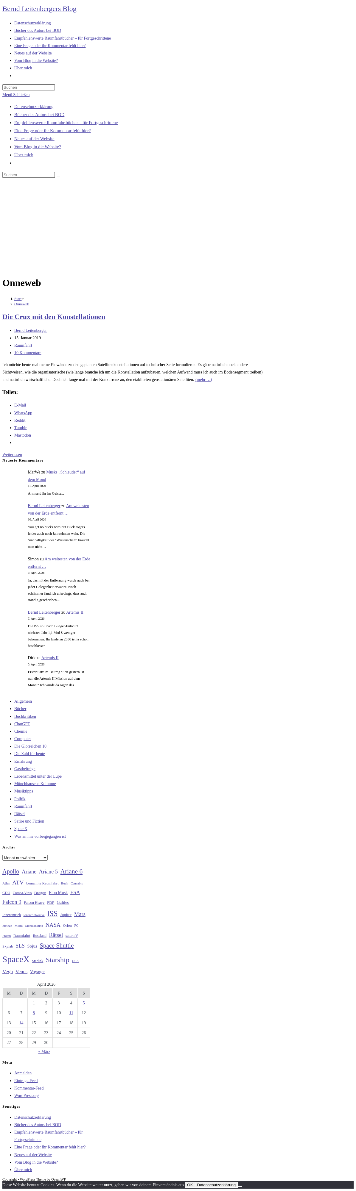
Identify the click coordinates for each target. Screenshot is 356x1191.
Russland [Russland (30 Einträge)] (39, 936)
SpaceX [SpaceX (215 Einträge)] (15, 959)
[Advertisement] (178, 228)
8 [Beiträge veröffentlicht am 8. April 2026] (34, 1013)
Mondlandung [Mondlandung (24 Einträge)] (34, 925)
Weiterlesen (12, 454)
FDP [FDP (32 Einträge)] (50, 902)
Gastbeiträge (24, 769)
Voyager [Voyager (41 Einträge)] (37, 971)
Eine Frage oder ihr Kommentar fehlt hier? (52, 130)
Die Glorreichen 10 (30, 746)
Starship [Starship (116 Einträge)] (57, 960)
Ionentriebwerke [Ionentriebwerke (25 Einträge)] (33, 915)
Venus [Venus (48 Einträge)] (21, 971)
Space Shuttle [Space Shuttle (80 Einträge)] (57, 945)
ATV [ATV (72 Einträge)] (18, 882)
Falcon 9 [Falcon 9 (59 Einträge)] (11, 902)
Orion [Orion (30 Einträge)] (67, 925)
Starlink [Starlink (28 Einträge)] (37, 961)
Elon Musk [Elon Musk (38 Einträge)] (58, 892)
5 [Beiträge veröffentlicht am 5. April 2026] (84, 1003)
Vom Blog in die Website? (37, 146)
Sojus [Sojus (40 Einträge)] (32, 946)
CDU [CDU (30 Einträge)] (6, 893)
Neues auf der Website (34, 138)
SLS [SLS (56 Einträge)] (20, 946)
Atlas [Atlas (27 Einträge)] (6, 883)
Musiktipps (23, 791)
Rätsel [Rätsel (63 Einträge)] (56, 935)
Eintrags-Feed (26, 1081)
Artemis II (74, 612)
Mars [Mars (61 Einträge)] (79, 914)
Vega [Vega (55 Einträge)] (7, 971)
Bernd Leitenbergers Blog (39, 8)
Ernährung (23, 761)
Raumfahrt (23, 345)
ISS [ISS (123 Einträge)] (52, 913)
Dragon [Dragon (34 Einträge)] (40, 892)
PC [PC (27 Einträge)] (76, 926)
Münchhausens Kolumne (35, 784)
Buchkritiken (25, 716)
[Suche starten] (58, 176)
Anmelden (23, 1073)
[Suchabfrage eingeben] (28, 87)
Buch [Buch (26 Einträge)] (64, 883)
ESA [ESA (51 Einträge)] (75, 892)
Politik (19, 799)
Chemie (20, 731)
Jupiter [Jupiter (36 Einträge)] (65, 914)
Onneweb (21, 304)
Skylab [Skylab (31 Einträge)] (7, 946)
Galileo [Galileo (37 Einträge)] (63, 902)
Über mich (23, 154)
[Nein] (240, 1186)
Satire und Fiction (29, 821)
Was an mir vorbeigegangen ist (40, 836)
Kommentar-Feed (28, 1088)
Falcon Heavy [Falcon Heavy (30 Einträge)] (34, 903)
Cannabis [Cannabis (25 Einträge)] (77, 883)
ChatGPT (22, 724)
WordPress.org (26, 1095)
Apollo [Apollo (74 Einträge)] (10, 871)
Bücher (20, 709)
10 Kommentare (27, 353)
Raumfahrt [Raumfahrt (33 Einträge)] (21, 935)
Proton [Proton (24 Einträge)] (6, 935)
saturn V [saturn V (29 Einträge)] (72, 936)
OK (190, 1185)
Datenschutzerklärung (34, 106)
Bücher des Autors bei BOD (39, 114)
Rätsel (19, 814)
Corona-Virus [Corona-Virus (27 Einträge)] (22, 893)
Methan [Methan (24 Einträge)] (7, 925)
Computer (22, 739)
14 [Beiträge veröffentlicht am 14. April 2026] (21, 1023)
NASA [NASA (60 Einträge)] (53, 925)
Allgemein (23, 701)
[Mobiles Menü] (15, 95)
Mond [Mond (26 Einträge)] (19, 925)
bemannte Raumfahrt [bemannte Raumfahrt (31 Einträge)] (42, 883)
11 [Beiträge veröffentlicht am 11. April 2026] (71, 1013)
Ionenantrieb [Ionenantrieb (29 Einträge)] (11, 915)
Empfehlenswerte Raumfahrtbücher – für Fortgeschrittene (66, 122)
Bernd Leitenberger (30, 330)
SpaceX (20, 828)
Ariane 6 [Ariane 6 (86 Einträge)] (71, 871)
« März (44, 1051)
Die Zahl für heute (29, 753)
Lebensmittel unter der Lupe (38, 776)
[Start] (18, 298)
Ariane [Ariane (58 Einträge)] (29, 872)
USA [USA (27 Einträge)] (75, 961)
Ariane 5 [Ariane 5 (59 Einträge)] (48, 872)
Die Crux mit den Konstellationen (53, 317)
